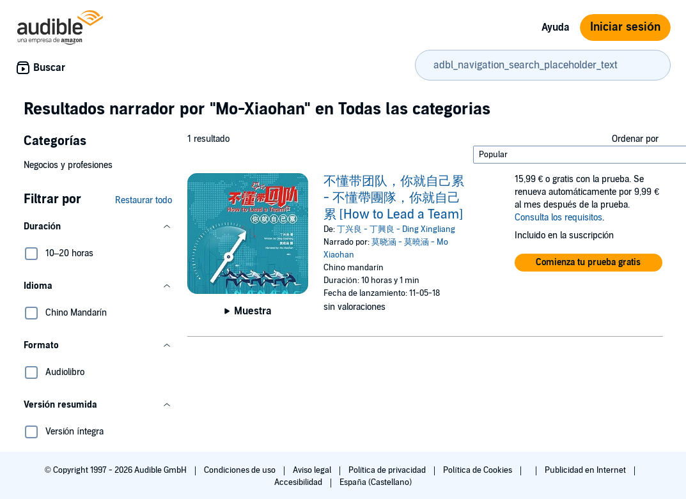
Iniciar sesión (625, 27)
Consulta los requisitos (558, 217)
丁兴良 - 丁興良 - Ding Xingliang (396, 229)
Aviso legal (313, 470)
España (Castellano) (375, 482)
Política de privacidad (388, 470)
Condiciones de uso (240, 470)
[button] (98, 227)
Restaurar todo (143, 200)
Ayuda (556, 27)
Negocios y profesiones (68, 165)
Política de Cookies (478, 470)
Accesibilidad (299, 482)
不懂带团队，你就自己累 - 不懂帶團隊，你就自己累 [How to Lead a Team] (394, 198)
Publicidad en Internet (586, 470)
